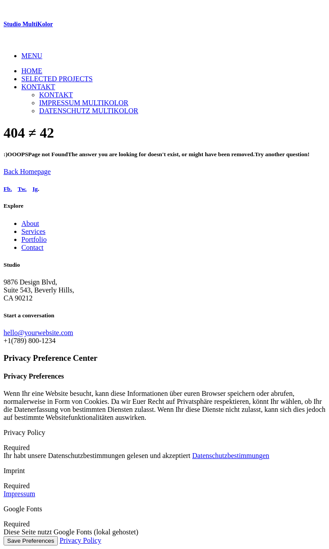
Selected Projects (56, 79)
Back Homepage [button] (27, 171)
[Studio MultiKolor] (164, 24)
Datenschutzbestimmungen (230, 455)
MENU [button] (31, 55)
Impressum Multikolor (83, 103)
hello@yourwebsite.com (38, 332)
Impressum (19, 494)
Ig (35, 189)
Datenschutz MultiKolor (88, 111)
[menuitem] (173, 56)
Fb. (8, 189)
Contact (32, 247)
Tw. (22, 189)
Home (31, 71)
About (30, 223)
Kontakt (38, 87)
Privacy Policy (80, 540)
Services (33, 231)
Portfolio (34, 239)
